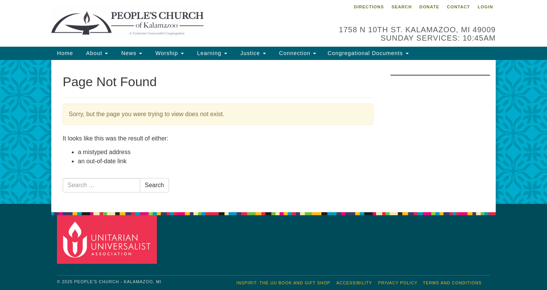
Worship (168, 53)
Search (402, 7)
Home (65, 53)
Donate (429, 7)
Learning (211, 53)
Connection (296, 53)
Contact (458, 7)
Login (485, 7)
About (96, 53)
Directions (369, 7)
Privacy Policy (398, 283)
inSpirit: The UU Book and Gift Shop (283, 283)
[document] (273, 132)
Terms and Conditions (452, 283)
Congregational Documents (367, 53)
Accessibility (354, 283)
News (130, 53)
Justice (252, 53)
